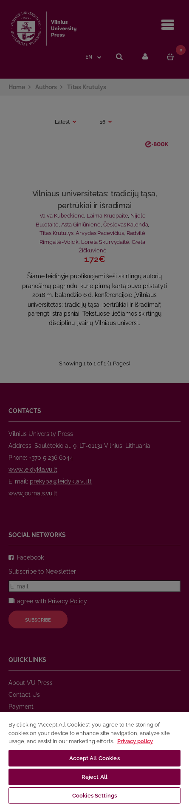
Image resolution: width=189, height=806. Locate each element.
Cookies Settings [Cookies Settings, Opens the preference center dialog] (94, 795)
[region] (94, 758)
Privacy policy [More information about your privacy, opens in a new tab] (135, 741)
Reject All (94, 777)
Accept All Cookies (94, 758)
